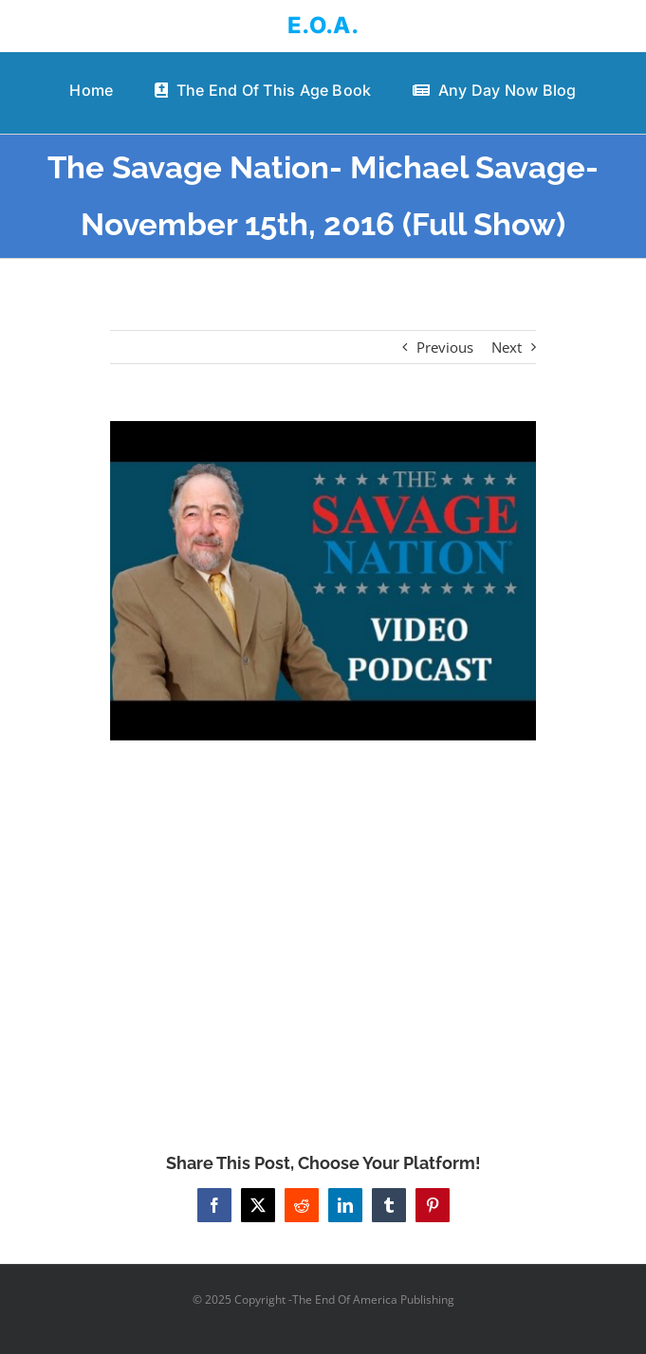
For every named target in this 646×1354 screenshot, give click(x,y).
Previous (444, 347)
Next (506, 347)
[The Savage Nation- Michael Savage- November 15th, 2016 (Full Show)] (323, 581)
